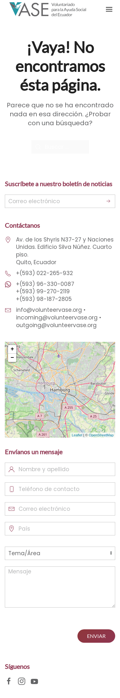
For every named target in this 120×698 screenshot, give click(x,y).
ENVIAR (96, 636)
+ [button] (12, 349)
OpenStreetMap (101, 435)
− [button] (12, 358)
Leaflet (77, 435)
